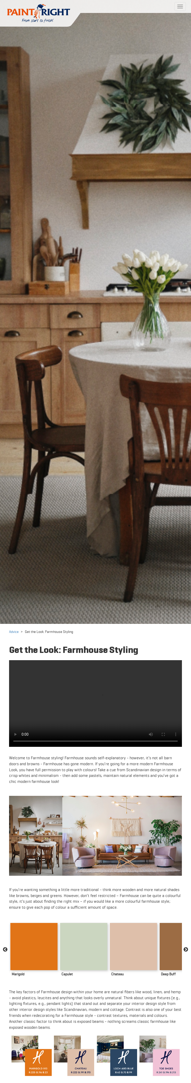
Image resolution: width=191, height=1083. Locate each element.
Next (185, 949)
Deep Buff (168, 974)
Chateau (117, 974)
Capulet (67, 974)
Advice (14, 632)
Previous (5, 949)
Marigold (18, 974)
